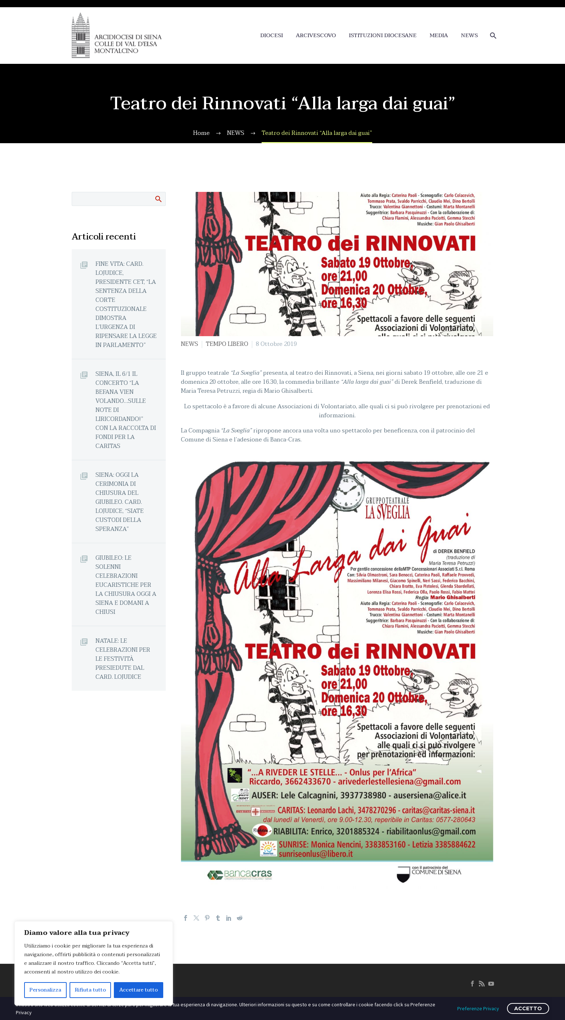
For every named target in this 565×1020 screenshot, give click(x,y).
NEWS (469, 35)
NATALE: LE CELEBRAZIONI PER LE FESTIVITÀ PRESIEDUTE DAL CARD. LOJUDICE (122, 659)
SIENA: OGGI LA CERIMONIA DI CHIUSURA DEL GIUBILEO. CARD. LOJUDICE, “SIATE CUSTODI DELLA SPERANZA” (119, 502)
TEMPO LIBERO (227, 344)
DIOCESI (271, 35)
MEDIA (439, 35)
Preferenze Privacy (478, 1008)
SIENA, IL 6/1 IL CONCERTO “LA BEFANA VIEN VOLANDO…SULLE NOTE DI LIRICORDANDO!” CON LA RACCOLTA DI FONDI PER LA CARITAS (125, 410)
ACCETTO (528, 1008)
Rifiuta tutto (90, 990)
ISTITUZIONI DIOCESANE (383, 35)
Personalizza (45, 990)
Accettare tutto (138, 990)
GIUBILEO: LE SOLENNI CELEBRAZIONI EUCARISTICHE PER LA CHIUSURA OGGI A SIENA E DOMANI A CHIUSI (125, 585)
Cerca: (158, 199)
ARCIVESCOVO (316, 35)
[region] (93, 963)
